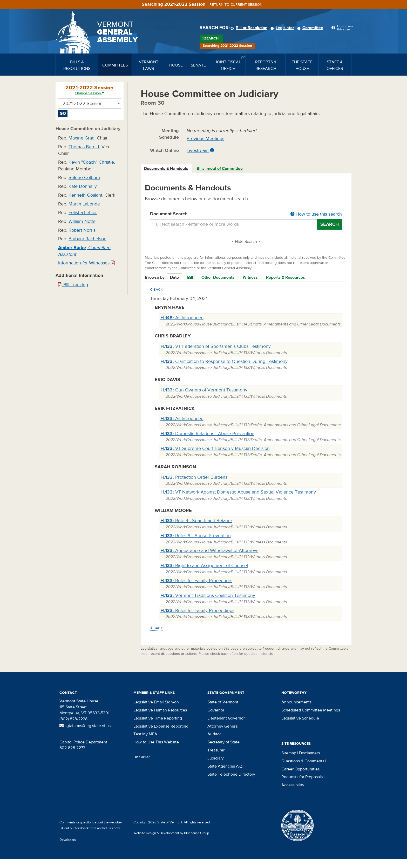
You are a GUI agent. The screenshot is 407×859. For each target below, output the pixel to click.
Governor (215, 710)
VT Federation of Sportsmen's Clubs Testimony (215, 346)
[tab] (166, 168)
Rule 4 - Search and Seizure (196, 521)
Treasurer (216, 750)
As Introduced (182, 318)
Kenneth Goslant (85, 195)
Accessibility (292, 785)
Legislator (283, 27)
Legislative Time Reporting (157, 718)
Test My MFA (145, 734)
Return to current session (235, 4)
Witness (250, 277)
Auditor (214, 734)
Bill (190, 277)
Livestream (198, 151)
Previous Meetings (205, 139)
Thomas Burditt (84, 147)
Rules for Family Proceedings (197, 611)
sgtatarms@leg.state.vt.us (85, 725)
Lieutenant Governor (226, 718)
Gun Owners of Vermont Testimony (203, 390)
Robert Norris (82, 230)
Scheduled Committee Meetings (310, 710)
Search (211, 38)
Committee (311, 27)
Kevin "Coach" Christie (91, 162)
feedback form (85, 828)
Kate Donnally (83, 186)
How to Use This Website (156, 742)
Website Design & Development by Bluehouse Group (171, 833)
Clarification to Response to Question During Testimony (224, 361)
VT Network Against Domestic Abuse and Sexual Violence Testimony (238, 492)
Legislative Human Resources (160, 710)
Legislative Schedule (300, 718)
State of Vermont (222, 702)
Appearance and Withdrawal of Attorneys (209, 551)
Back (156, 289)
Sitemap (288, 753)
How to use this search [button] (316, 214)
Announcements (296, 702)
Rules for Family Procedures (196, 581)
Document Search (246, 214)
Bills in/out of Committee (219, 168)
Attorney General (223, 726)
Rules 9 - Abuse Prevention (195, 536)
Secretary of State (223, 742)
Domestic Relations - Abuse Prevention (207, 434)
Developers (67, 840)
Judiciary (215, 758)
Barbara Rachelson (87, 239)
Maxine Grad (81, 138)
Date (174, 277)
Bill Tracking (73, 285)
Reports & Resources (285, 277)
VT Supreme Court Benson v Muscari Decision (215, 448)
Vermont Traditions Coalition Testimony (207, 595)
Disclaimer (141, 757)
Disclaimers (309, 753)
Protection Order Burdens (193, 477)
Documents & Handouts (166, 168)
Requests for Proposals (302, 777)
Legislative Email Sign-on (156, 702)
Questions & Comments (302, 761)
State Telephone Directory (231, 774)
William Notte (82, 221)
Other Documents (217, 277)
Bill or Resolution (249, 27)
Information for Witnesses (86, 263)
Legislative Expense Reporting (160, 726)
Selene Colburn (84, 178)
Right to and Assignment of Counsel (204, 566)
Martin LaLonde (84, 204)
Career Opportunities (300, 769)
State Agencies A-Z (224, 766)
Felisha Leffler (83, 213)
